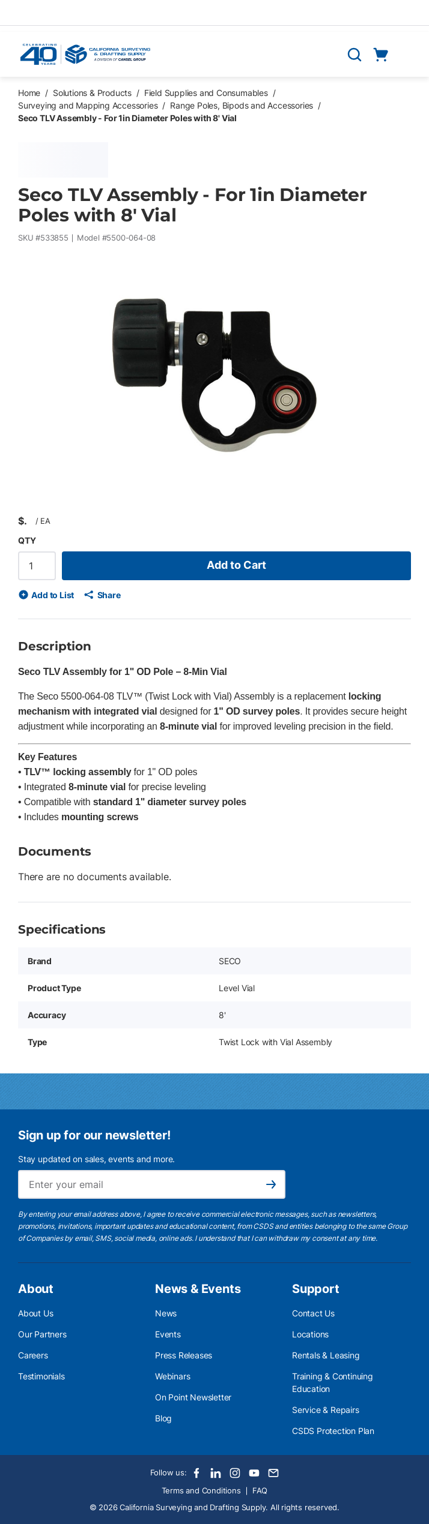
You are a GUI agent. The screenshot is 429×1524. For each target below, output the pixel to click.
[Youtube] (254, 1473)
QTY (26, 540)
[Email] (273, 1473)
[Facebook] (196, 1473)
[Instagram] (235, 1473)
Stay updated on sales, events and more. (96, 1159)
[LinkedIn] (216, 1473)
